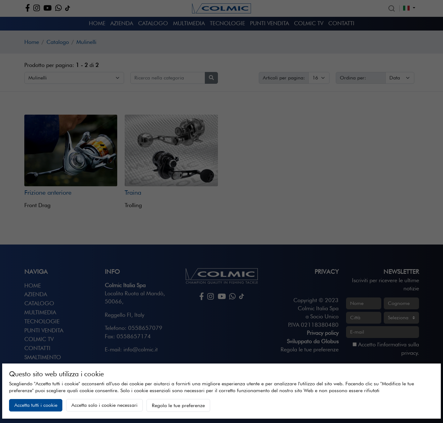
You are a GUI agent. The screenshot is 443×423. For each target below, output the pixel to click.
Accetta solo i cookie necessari (104, 405)
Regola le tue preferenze (178, 405)
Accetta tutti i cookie (35, 405)
